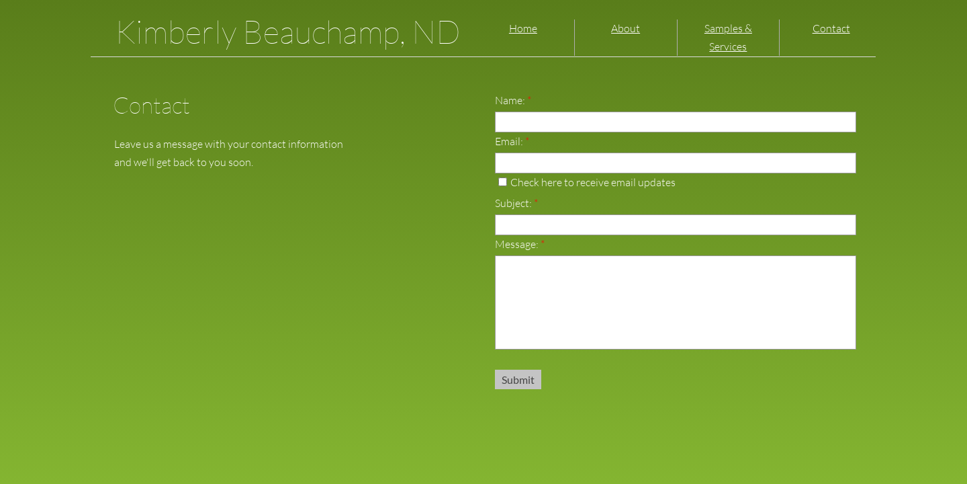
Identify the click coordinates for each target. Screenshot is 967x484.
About (625, 28)
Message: (520, 244)
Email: (512, 141)
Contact (831, 28)
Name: (513, 100)
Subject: (516, 203)
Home (523, 28)
